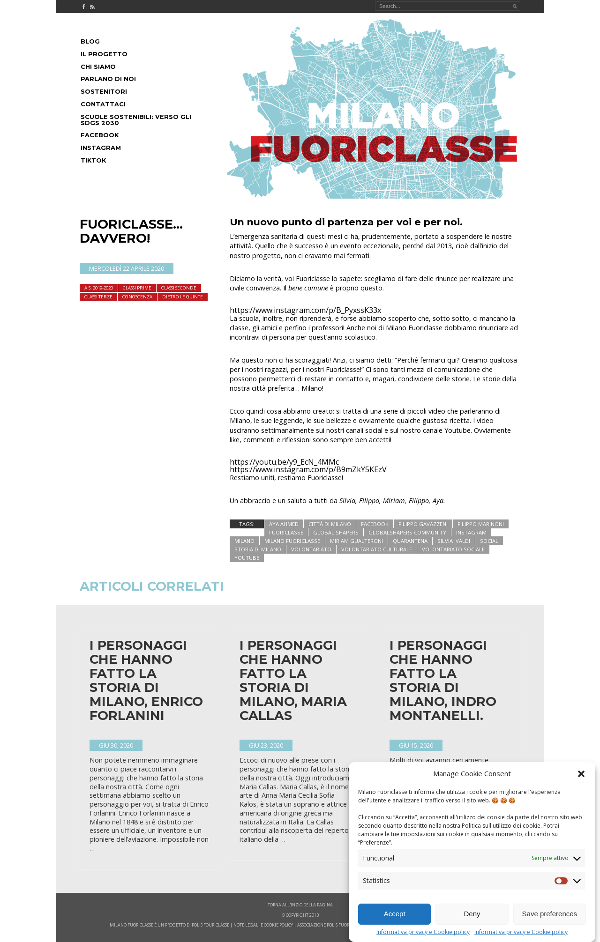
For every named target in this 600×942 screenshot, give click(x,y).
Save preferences (550, 928)
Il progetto (104, 54)
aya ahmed (284, 523)
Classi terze (98, 297)
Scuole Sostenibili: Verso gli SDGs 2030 (136, 119)
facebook (375, 523)
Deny (472, 928)
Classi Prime (137, 288)
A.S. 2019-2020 (98, 288)
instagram (471, 532)
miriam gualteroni (356, 540)
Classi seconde (178, 288)
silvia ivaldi (453, 540)
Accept (394, 928)
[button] (581, 787)
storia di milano (257, 549)
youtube (246, 557)
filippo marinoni (481, 523)
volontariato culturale (376, 549)
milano (244, 540)
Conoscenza (137, 297)
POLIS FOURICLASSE (210, 925)
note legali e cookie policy (263, 925)
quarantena (410, 540)
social (489, 540)
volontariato (311, 549)
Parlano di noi (108, 78)
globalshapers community (407, 532)
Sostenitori (104, 91)
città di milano (329, 523)
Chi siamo (98, 66)
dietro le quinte (182, 297)
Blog (90, 41)
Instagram (101, 147)
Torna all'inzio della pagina (300, 905)
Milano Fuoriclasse (292, 540)
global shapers (336, 532)
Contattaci (103, 104)
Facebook (100, 135)
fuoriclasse (286, 532)
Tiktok (93, 160)
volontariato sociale (453, 549)
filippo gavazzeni (423, 523)
